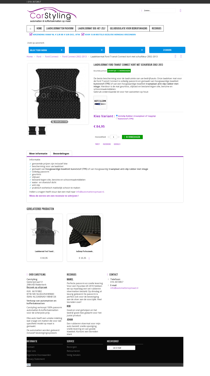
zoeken (167, 50)
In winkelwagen (132, 137)
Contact (30, 346)
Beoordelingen (61, 153)
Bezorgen (72, 346)
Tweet (97, 144)
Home (30, 56)
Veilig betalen (73, 354)
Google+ (117, 144)
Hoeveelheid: (100, 137)
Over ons (31, 350)
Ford (39, 56)
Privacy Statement (36, 359)
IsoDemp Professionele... (85, 251)
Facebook (107, 144)
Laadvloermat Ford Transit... (45, 251)
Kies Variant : (105, 116)
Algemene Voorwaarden (39, 354)
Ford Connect (51, 56)
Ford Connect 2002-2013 (74, 56)
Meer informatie (38, 153)
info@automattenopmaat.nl (90, 191)
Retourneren (73, 350)
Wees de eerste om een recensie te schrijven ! (54, 195)
